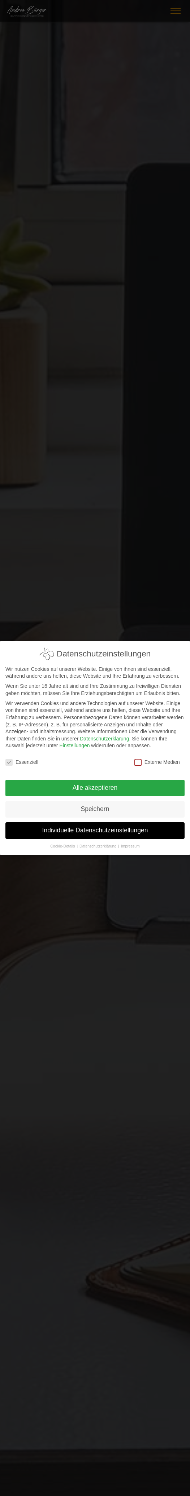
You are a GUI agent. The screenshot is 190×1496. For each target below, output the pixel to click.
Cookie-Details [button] (63, 840)
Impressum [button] (130, 840)
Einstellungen (74, 740)
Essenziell (21, 757)
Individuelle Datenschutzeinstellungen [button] (95, 825)
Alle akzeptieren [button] (95, 782)
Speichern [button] (95, 803)
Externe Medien (157, 757)
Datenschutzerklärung (104, 733)
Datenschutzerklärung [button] (98, 840)
